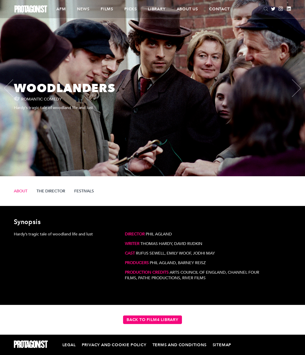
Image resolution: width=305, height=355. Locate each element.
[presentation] (13, 88)
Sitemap (222, 345)
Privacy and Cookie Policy (114, 345)
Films (107, 9)
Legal (69, 345)
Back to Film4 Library (152, 320)
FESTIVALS (84, 191)
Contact (219, 9)
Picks (130, 9)
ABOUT (20, 191)
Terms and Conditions (179, 345)
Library (157, 9)
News (83, 9)
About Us (187, 9)
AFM (61, 9)
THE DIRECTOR (50, 191)
